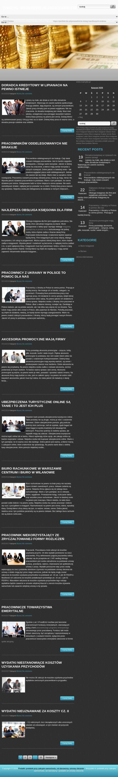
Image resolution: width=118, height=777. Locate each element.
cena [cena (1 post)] (110, 139)
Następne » (51, 757)
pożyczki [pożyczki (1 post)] (111, 141)
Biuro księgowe (87, 246)
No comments (27, 94)
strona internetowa (84, 257)
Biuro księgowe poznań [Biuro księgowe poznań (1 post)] (96, 136)
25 (41, 757)
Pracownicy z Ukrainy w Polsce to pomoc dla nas (102, 206)
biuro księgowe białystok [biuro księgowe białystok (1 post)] (85, 132)
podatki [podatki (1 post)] (105, 141)
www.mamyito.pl (83, 82)
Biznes (83, 251)
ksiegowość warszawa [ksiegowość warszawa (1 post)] (94, 141)
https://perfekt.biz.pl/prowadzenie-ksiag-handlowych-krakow (79, 21)
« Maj (80, 117)
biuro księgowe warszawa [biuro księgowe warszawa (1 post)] (98, 139)
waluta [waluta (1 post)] (78, 143)
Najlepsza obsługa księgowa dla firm (37, 210)
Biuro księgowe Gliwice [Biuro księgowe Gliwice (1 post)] (102, 132)
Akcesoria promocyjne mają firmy (34, 339)
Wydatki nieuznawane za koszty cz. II (35, 711)
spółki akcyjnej (7, 642)
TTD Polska (8, 21)
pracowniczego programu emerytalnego (52, 628)
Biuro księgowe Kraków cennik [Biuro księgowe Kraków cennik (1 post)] (100, 134)
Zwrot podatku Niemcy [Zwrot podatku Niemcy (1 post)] (89, 143)
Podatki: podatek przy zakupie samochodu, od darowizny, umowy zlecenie (51, 768)
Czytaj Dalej (67, 130)
